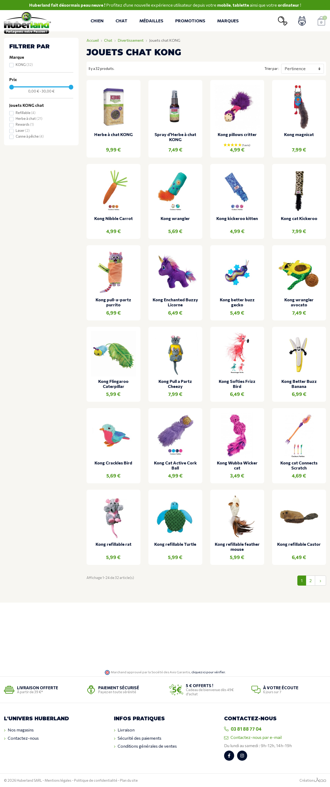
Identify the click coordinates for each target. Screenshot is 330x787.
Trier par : (271, 68)
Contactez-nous (21, 738)
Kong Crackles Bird (113, 462)
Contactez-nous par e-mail (253, 737)
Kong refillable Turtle (175, 544)
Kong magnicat (299, 134)
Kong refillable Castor (299, 544)
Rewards (25, 124)
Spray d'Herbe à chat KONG (175, 137)
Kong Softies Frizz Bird (237, 384)
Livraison (124, 730)
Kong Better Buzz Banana (299, 384)
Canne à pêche (30, 136)
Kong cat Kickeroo (299, 218)
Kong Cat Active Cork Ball (175, 465)
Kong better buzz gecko (237, 302)
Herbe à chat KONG (113, 134)
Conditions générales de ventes (145, 746)
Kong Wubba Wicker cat (237, 465)
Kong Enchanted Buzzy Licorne (175, 302)
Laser (23, 130)
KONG (24, 64)
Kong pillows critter (237, 134)
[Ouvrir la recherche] (282, 21)
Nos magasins (19, 730)
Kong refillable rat (113, 544)
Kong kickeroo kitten (237, 218)
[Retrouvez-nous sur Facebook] (229, 756)
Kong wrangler (175, 218)
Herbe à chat (29, 118)
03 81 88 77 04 (243, 729)
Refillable (26, 113)
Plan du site (129, 780)
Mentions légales (58, 780)
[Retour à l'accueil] (27, 21)
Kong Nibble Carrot (113, 218)
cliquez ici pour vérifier (208, 672)
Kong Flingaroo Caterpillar (113, 384)
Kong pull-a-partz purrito (113, 302)
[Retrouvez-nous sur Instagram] (242, 756)
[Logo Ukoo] (320, 780)
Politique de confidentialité (95, 780)
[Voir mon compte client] (302, 21)
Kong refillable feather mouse (237, 546)
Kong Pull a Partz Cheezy (175, 384)
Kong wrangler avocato (299, 302)
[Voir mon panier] (321, 21)
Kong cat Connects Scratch (299, 465)
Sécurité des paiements (137, 738)
